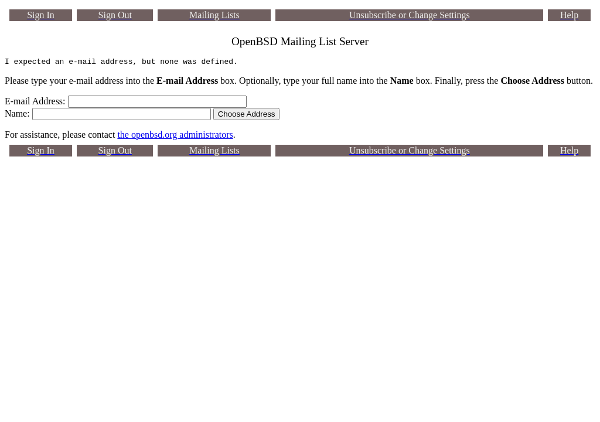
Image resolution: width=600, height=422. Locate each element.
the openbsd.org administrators (175, 136)
